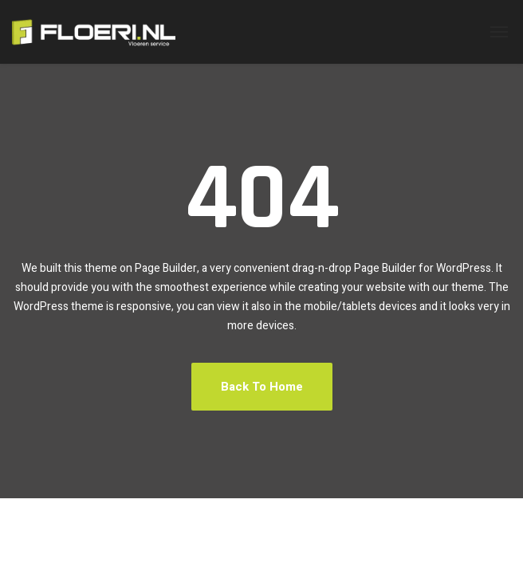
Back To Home (262, 386)
